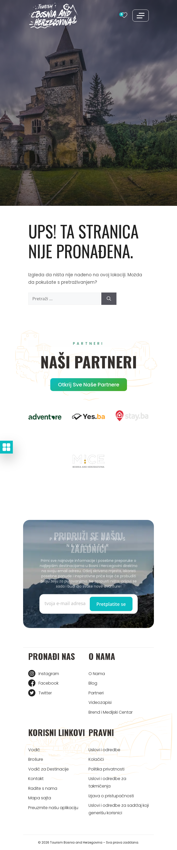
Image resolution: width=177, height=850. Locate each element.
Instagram (48, 674)
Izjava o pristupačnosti (111, 796)
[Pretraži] (108, 299)
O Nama (96, 674)
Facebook (48, 683)
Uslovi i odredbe (104, 750)
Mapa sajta (39, 798)
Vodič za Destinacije (48, 769)
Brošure (35, 759)
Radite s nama (42, 788)
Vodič (34, 750)
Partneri (96, 693)
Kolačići (96, 759)
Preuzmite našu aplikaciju (53, 808)
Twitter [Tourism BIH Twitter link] (45, 693)
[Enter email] (66, 603)
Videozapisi (100, 702)
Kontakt (36, 779)
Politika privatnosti (106, 769)
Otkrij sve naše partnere (88, 384)
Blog (92, 683)
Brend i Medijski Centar (110, 712)
